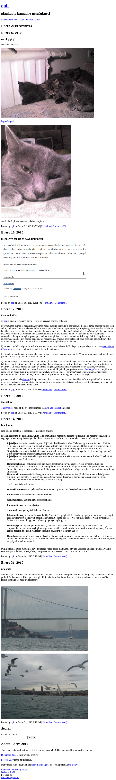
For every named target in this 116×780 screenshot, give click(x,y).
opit (5, 5)
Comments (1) (61, 303)
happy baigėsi (7, 121)
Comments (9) (60, 389)
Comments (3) (59, 226)
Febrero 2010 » (33, 19)
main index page (39, 764)
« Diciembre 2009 (9, 19)
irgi (5, 321)
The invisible (7, 408)
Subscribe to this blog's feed (14, 769)
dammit (26, 379)
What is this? (8, 772)
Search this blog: (9, 734)
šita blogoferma (92, 369)
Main (22, 19)
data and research (53, 408)
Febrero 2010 (7, 760)
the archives (73, 764)
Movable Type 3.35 (10, 777)
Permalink (46, 226)
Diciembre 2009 (8, 755)
